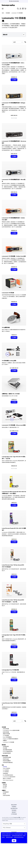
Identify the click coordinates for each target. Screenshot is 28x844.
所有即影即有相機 (7, 757)
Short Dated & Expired (8, 780)
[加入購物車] (14, 79)
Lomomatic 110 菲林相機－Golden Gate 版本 (14, 256)
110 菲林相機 (6, 735)
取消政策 (14, 810)
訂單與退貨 (14, 814)
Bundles (5, 787)
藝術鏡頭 (4, 744)
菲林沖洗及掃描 (6, 795)
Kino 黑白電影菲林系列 (8, 775)
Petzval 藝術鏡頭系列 (7, 751)
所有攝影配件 (6, 792)
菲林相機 (8, 13)
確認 (14, 840)
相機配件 (5, 740)
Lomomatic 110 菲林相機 (8, 742)
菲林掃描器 (5, 773)
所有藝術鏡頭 (6, 746)
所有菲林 (5, 766)
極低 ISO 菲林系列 (7, 778)
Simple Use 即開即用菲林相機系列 (10, 738)
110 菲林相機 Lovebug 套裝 (9, 360)
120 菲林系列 (6, 770)
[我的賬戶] (20, 8)
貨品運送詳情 (14, 808)
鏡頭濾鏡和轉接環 (7, 753)
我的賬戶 (14, 812)
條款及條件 (14, 804)
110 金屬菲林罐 (6, 327)
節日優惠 (5, 786)
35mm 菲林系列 (6, 768)
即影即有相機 (5, 755)
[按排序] (18, 42)
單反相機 (5, 748)
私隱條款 (14, 806)
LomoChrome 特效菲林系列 (9, 776)
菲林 (3, 765)
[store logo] (14, 5)
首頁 (3, 13)
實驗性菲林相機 (6, 733)
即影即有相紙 (6, 759)
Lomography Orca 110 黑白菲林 (10, 670)
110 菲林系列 (6, 771)
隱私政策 (20, 835)
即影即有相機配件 (7, 760)
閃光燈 (4, 793)
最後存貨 (5, 784)
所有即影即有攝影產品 (8, 762)
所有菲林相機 (6, 728)
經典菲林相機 (6, 732)
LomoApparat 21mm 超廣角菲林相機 (11, 730)
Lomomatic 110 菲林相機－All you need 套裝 (14, 425)
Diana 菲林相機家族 (7, 737)
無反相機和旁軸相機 (7, 749)
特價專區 (4, 782)
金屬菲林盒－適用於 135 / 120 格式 (11, 393)
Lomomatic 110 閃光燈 (8, 292)
